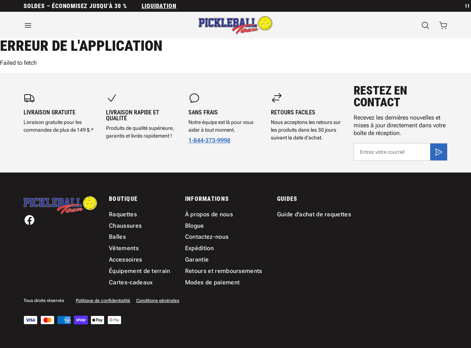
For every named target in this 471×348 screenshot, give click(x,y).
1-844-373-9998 (209, 140)
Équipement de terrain (139, 270)
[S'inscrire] (438, 151)
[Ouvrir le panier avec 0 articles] (443, 25)
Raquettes (123, 214)
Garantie (197, 259)
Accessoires (125, 259)
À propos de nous (209, 214)
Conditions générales (157, 300)
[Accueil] (235, 25)
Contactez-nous (207, 236)
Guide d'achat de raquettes (314, 214)
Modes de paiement (212, 282)
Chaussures (125, 225)
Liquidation (159, 6)
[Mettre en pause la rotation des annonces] (466, 5)
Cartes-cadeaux (131, 282)
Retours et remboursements (223, 270)
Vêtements (124, 248)
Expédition (199, 248)
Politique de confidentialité (103, 300)
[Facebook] (29, 220)
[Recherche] (425, 25)
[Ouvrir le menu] (88, 25)
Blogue (194, 225)
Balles (117, 236)
